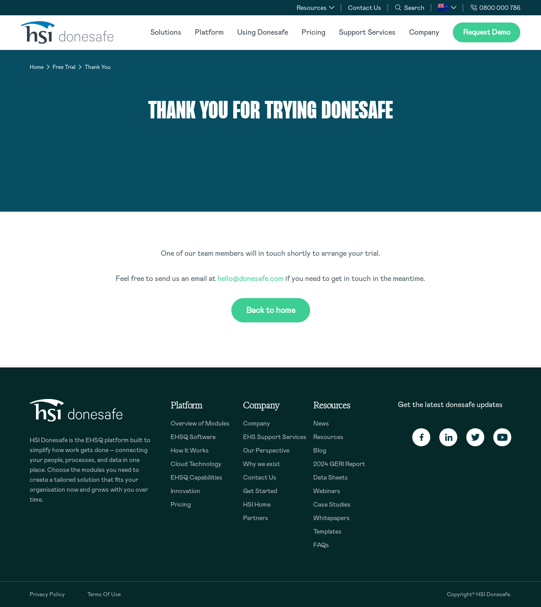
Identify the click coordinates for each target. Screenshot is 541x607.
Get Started (260, 491)
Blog (319, 450)
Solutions (165, 32)
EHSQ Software (193, 437)
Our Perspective (266, 450)
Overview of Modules (200, 423)
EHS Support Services (275, 437)
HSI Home (256, 504)
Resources (328, 437)
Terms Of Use (104, 594)
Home (37, 67)
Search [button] (409, 8)
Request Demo (486, 32)
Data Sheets (330, 477)
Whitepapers (331, 518)
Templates (327, 531)
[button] (447, 7)
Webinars (326, 491)
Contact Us (364, 8)
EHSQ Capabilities (196, 477)
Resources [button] (312, 8)
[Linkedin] (448, 437)
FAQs (321, 545)
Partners (255, 518)
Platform (209, 32)
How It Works (190, 450)
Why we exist (261, 464)
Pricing (313, 32)
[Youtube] (502, 437)
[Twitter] (475, 437)
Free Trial (64, 67)
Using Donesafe (262, 32)
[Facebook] (421, 437)
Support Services (367, 32)
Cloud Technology (196, 464)
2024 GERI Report (339, 464)
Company (424, 32)
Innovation (185, 491)
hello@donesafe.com (250, 278)
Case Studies (332, 504)
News (321, 423)
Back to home (270, 310)
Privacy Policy (47, 594)
